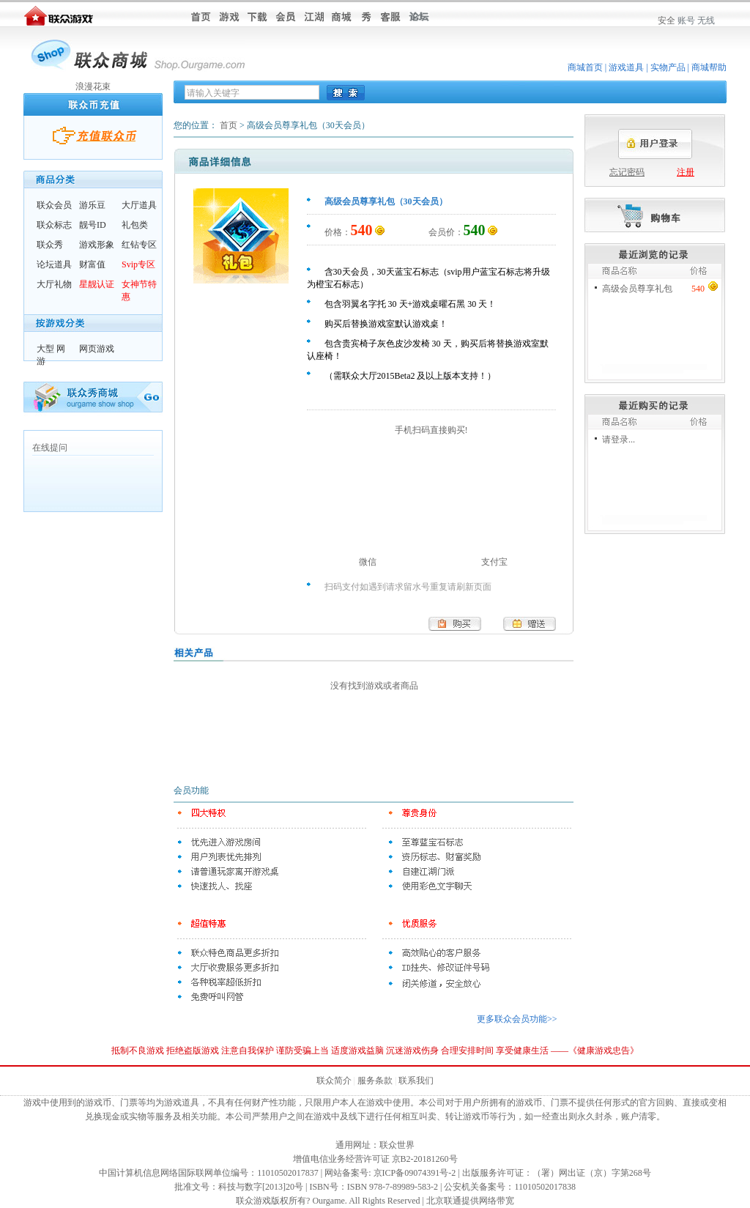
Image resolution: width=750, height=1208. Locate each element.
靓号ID (92, 225)
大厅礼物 (54, 284)
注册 (685, 172)
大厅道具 (139, 205)
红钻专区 (139, 245)
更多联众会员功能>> (517, 1019)
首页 (228, 125)
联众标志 (54, 225)
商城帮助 (709, 67)
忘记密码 (627, 172)
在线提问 (49, 447)
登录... (623, 439)
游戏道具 (626, 67)
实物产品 (668, 67)
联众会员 (54, 205)
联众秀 (50, 245)
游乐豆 (92, 205)
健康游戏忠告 (603, 1050)
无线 (706, 20)
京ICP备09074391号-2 (415, 1173)
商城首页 (585, 67)
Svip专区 (138, 264)
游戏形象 (96, 245)
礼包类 (135, 225)
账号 (686, 20)
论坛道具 (54, 264)
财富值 (92, 264)
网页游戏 (96, 349)
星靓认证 (96, 284)
